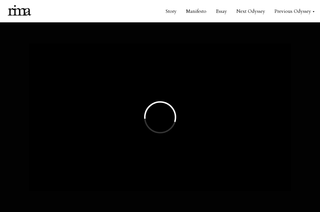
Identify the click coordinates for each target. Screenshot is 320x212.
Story (171, 11)
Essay (221, 11)
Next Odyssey (250, 11)
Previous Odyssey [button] (293, 11)
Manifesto (196, 11)
